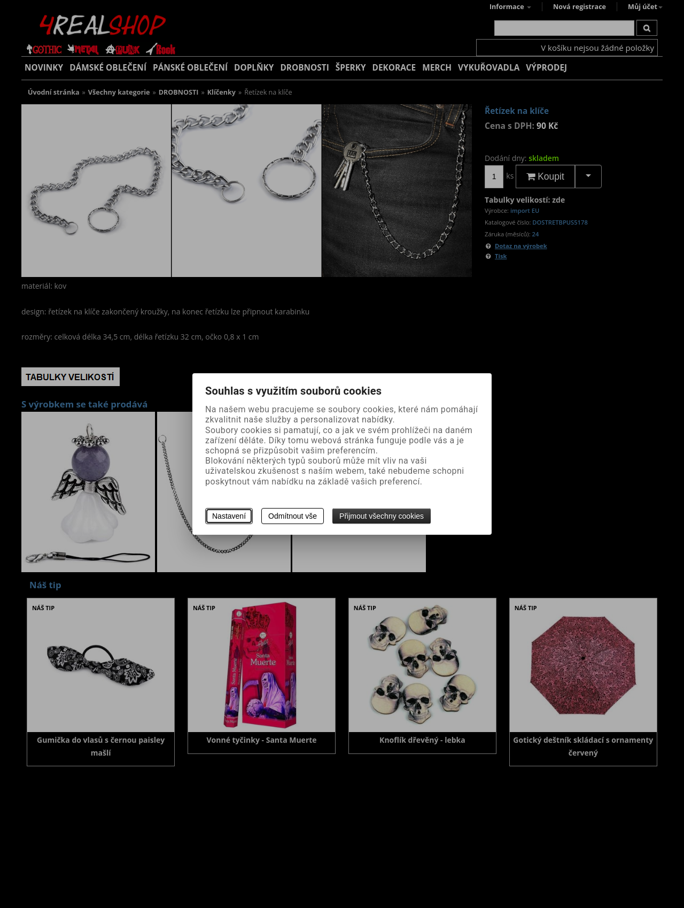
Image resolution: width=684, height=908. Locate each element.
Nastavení (229, 516)
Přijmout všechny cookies (381, 516)
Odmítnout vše (292, 516)
